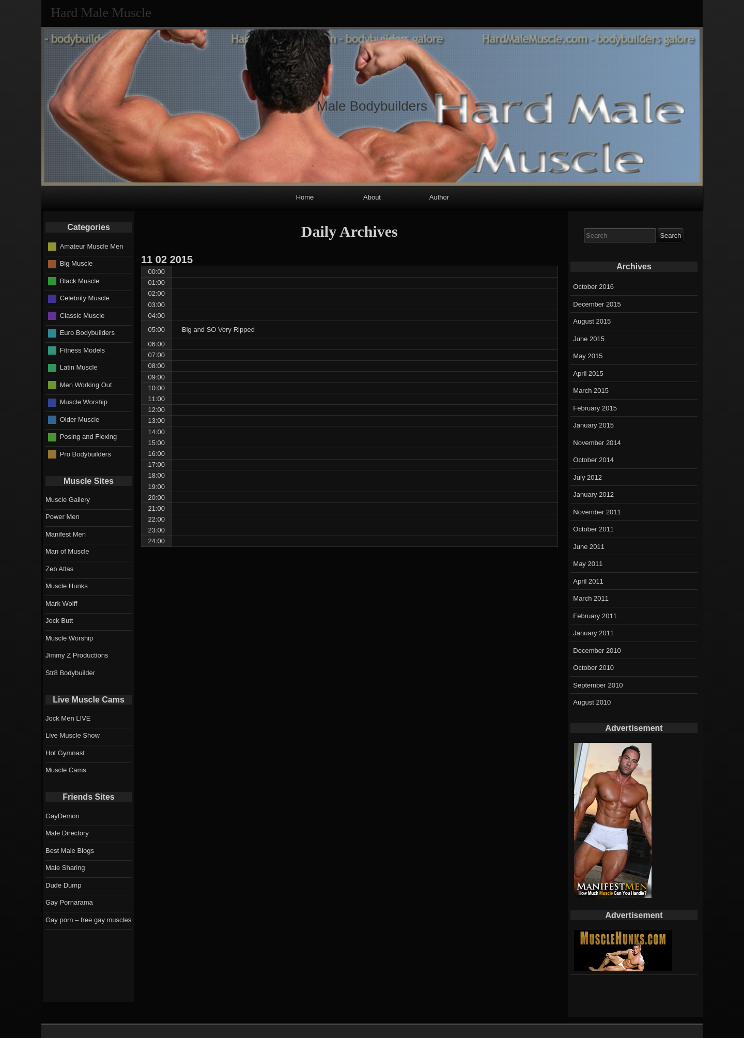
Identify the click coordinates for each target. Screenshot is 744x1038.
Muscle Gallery (67, 499)
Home (305, 197)
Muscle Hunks (66, 586)
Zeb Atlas (59, 569)
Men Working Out (86, 385)
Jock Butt (59, 620)
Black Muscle (80, 281)
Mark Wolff (61, 603)
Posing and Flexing (88, 436)
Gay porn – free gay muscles (88, 920)
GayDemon (62, 816)
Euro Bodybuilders (87, 333)
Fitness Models (82, 350)
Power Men (62, 517)
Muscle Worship (83, 402)
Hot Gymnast (65, 753)
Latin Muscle (79, 367)
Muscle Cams (65, 770)
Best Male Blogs (69, 850)
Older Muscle (80, 419)
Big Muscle (76, 263)
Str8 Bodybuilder (70, 673)
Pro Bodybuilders (85, 454)
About (372, 197)
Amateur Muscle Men (91, 246)
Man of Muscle (67, 551)
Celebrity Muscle (85, 298)
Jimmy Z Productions (76, 655)
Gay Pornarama (69, 902)
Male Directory (67, 833)
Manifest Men (65, 534)
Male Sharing (65, 868)
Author (439, 197)
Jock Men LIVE (67, 718)
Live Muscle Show (72, 735)
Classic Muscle (82, 315)
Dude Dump (63, 885)
